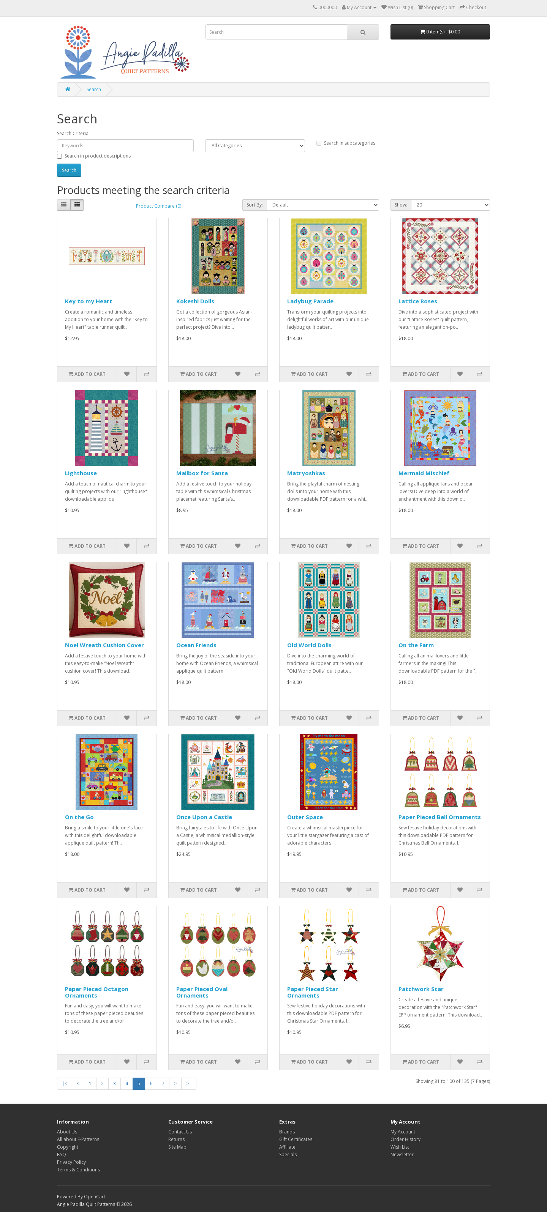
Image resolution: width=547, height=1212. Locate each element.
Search (94, 89)
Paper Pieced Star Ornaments (312, 992)
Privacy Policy (71, 1162)
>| (188, 1083)
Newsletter (402, 1154)
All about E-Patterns (78, 1139)
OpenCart (94, 1196)
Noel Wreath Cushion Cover (104, 645)
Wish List (399, 1147)
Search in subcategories (345, 143)
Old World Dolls (309, 645)
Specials (288, 1154)
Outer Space (305, 817)
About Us (67, 1131)
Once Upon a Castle (204, 817)
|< (64, 1083)
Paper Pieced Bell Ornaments (439, 817)
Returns (176, 1139)
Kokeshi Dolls (195, 301)
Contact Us (180, 1131)
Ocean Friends (196, 645)
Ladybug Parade (310, 301)
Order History (405, 1139)
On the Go (79, 817)
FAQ (61, 1154)
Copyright (67, 1147)
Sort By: (255, 205)
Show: (401, 205)
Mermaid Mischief (423, 473)
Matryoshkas (306, 473)
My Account (402, 1131)
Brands (287, 1131)
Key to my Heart (88, 301)
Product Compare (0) (158, 206)
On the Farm (416, 645)
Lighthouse (81, 473)
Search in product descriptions (94, 156)
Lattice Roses (417, 301)
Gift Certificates (295, 1139)
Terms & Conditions (78, 1169)
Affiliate (287, 1147)
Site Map (177, 1147)
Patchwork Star (421, 989)
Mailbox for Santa (202, 473)
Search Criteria (73, 133)
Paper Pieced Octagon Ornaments (96, 992)
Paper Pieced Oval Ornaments (202, 992)
